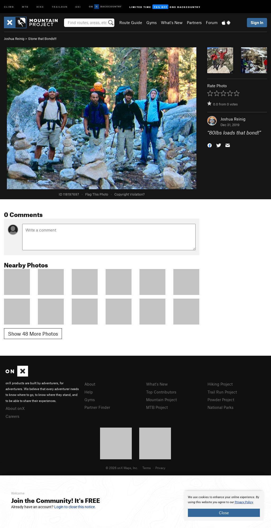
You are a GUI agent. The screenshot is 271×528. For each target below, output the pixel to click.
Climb (9, 6)
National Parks (220, 407)
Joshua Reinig (14, 38)
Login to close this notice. (75, 507)
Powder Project (220, 399)
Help (88, 392)
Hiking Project (220, 384)
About (89, 384)
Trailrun (59, 6)
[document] (224, 506)
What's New (172, 22)
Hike (40, 6)
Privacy (160, 468)
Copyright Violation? (129, 194)
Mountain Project (161, 399)
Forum (212, 22)
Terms (146, 468)
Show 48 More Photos (33, 334)
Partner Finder (97, 407)
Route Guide (130, 22)
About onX (15, 408)
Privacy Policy (244, 502)
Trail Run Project (222, 392)
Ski (78, 6)
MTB (25, 6)
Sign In (257, 22)
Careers (12, 416)
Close (224, 512)
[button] (209, 145)
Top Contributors (161, 392)
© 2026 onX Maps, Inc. (122, 468)
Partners (194, 22)
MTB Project (157, 407)
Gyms (151, 22)
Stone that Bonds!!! (42, 38)
